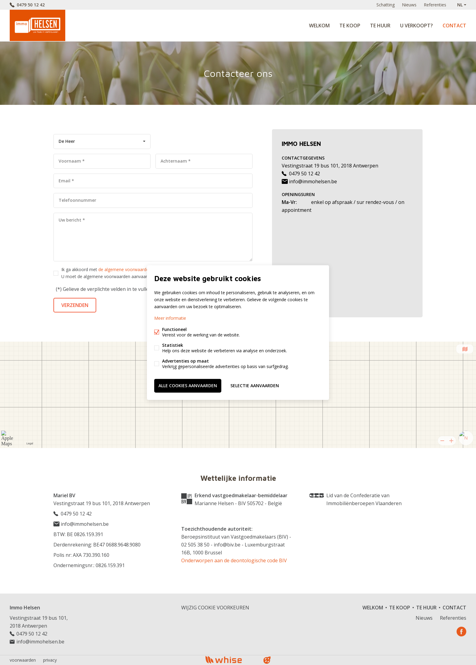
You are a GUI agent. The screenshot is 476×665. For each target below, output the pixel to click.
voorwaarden (23, 660)
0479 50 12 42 (31, 5)
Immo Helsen (25, 607)
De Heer (67, 141)
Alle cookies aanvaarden (187, 385)
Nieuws (409, 5)
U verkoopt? (416, 25)
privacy (50, 660)
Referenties (435, 5)
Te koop (349, 25)
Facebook (461, 631)
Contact (454, 25)
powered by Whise (231, 659)
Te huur (380, 25)
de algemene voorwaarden (124, 269)
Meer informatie (170, 318)
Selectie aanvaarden (254, 385)
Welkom (319, 25)
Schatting (385, 5)
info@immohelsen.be (309, 181)
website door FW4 (267, 660)
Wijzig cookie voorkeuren (215, 607)
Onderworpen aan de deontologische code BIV (234, 560)
